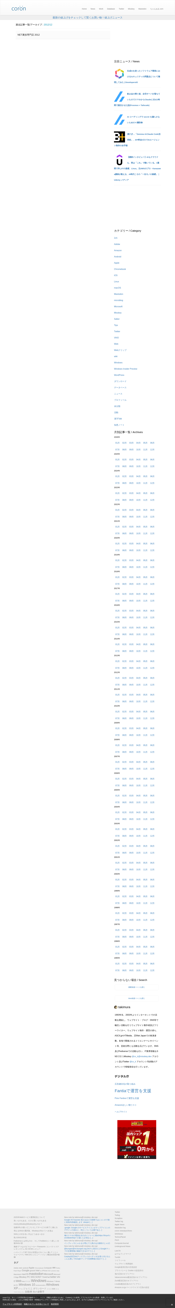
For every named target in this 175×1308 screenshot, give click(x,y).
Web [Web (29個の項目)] (19, 1281)
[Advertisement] (136, 39)
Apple (116, 263)
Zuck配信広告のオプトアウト (127, 1281)
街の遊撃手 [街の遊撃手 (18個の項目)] (38, 1291)
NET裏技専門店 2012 (29, 35)
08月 (124, 450)
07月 (117, 450)
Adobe (117, 244)
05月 (145, 443)
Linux (116, 281)
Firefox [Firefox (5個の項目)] (58, 1268)
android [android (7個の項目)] (25, 1268)
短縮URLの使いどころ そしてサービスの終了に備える (36, 1227)
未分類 (117, 406)
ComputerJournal (122, 1243)
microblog (118, 300)
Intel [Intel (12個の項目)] (38, 1270)
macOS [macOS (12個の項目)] (25, 1274)
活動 (116, 412)
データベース (120, 387)
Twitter (121, 9)
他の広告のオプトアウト (125, 1274)
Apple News (119, 1224)
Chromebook (120, 269)
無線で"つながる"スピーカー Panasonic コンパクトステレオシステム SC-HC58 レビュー (36, 1248)
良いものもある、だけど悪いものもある (30, 1221)
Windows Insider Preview (125, 369)
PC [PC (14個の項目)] (28, 1277)
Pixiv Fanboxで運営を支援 (127, 1098)
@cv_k (133, 1062)
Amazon (118, 250)
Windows (118, 363)
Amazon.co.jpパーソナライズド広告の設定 (132, 1287)
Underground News (122, 1246)
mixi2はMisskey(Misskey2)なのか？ (28, 1224)
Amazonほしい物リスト (126, 1105)
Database (111, 9)
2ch (115, 238)
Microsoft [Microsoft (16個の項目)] (48, 1274)
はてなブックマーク (123, 1254)
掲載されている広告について (36, 1304)
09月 (131, 450)
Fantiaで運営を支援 (133, 1090)
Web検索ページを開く (136, 998)
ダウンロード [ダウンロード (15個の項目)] (39, 1288)
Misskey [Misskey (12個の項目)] (23, 1277)
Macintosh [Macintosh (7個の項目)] (17, 1274)
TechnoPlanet (120, 1237)
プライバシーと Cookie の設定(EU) (129, 1270)
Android (117, 257)
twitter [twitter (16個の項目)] (53, 1277)
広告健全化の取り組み (125, 1084)
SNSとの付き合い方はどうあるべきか (29, 1234)
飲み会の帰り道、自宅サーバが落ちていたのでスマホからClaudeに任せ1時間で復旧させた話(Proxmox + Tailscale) (137, 99)
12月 (152, 450)
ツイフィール (120, 1260)
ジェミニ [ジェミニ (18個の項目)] (28, 1288)
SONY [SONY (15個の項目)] (38, 1277)
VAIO (116, 338)
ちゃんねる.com (156, 9)
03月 (131, 443)
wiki (116, 356)
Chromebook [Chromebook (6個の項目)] (39, 1268)
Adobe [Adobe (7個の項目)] (16, 1268)
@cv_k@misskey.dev (142, 1056)
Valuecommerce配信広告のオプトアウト (131, 1277)
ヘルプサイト (121, 1112)
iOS (116, 275)
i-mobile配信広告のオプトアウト (128, 1284)
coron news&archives (123, 1231)
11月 (145, 450)
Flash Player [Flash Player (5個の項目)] (17, 1271)
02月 (124, 443)
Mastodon (142, 9)
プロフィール (120, 400)
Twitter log (119, 1221)
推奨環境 (55, 1304)
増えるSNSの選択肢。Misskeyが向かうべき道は (33, 1231)
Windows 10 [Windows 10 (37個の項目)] (27, 1284)
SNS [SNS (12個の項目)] (33, 1277)
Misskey (131, 9)
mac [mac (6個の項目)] (57, 1271)
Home (84, 9)
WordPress (119, 375)
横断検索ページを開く (136, 987)
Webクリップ (120, 350)
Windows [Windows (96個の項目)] (38, 1280)
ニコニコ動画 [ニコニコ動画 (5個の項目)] (51, 1289)
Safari (117, 319)
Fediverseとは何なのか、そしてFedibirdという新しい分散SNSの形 (36, 1242)
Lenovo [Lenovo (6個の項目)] (53, 1271)
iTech (117, 1240)
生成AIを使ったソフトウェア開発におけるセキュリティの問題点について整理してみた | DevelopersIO (137, 76)
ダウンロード (120, 381)
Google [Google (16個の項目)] (25, 1270)
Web (116, 344)
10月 (138, 450)
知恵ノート (119, 425)
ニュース (118, 394)
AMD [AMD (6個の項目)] (20, 1268)
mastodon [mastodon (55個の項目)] (36, 1274)
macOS (117, 288)
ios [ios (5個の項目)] (41, 1271)
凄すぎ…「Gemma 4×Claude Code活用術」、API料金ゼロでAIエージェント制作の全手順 (137, 140)
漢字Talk (118, 419)
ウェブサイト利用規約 (12, 1304)
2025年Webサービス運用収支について (29, 1217)
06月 (152, 443)
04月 (138, 443)
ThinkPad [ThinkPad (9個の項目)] (46, 1277)
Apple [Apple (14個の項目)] (31, 1268)
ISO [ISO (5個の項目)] (49, 1271)
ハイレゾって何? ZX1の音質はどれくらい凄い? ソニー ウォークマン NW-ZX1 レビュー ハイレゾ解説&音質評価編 (37, 1254)
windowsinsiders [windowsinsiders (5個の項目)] (41, 1285)
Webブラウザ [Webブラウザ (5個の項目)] (26, 1281)
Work (101, 9)
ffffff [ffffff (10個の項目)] (53, 1268)
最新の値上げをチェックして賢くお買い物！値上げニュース (88, 17)
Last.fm (118, 1251)
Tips (116, 325)
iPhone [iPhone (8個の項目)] (45, 1271)
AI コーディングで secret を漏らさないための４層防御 (143, 120)
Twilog (117, 1215)
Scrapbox (118, 1218)
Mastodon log (120, 1228)
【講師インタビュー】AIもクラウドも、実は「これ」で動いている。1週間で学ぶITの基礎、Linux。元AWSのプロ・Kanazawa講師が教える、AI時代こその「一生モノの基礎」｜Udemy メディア (137, 168)
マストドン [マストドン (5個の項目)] (20, 1292)
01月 (117, 443)
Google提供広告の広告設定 (126, 1267)
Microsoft (118, 306)
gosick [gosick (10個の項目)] (32, 1271)
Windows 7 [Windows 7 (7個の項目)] (51, 1281)
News (93, 9)
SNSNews (119, 1234)
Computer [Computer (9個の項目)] (48, 1268)
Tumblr (117, 1257)
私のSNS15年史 (20, 1237)
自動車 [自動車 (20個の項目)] (28, 1291)
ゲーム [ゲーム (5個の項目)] (20, 1289)
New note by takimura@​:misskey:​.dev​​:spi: (81, 1217)
